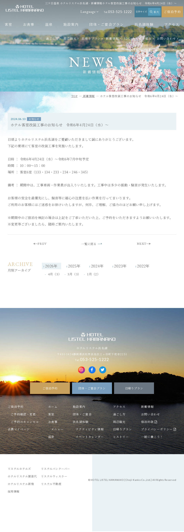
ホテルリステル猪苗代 (22, 477)
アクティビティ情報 (90, 430)
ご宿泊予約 (172, 11)
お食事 (28, 24)
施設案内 (71, 24)
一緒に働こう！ (152, 437)
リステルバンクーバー (55, 469)
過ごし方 (52, 38)
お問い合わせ (166, 38)
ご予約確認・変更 (23, 415)
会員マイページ (19, 430)
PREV (40, 244)
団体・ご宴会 (82, 415)
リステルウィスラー (54, 477)
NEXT (143, 244)
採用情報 (14, 492)
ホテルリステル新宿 (21, 484)
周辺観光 (70, 38)
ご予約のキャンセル (25, 422)
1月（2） (93, 274)
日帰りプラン (91, 38)
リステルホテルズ (19, 469)
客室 (8, 24)
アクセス (171, 24)
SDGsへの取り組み (138, 38)
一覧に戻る (89, 244)
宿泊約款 (147, 422)
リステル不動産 (51, 484)
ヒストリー (121, 437)
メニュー (57, 430)
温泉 (49, 24)
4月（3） (54, 274)
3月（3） (74, 274)
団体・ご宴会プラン (106, 24)
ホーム (53, 407)
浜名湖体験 (144, 24)
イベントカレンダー (90, 437)
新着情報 (112, 38)
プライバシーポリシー (157, 430)
